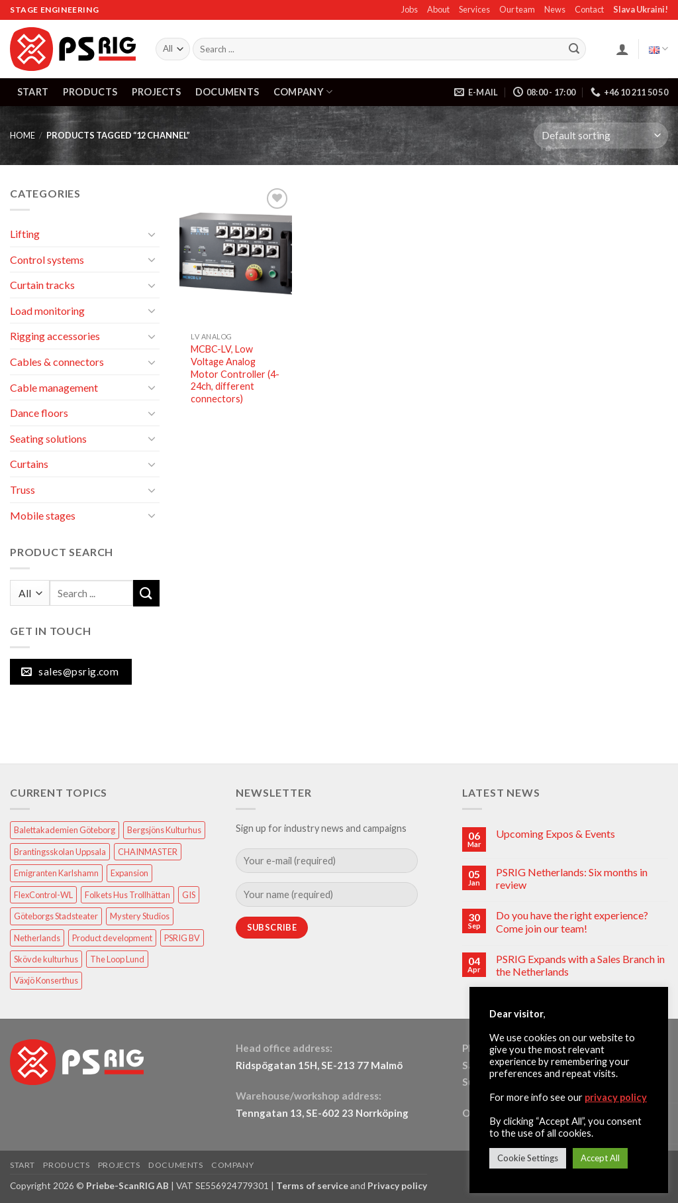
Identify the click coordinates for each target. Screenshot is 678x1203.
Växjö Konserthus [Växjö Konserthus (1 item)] (46, 980)
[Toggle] (152, 234)
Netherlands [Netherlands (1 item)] (37, 938)
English (658, 48)
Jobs (409, 9)
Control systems (47, 259)
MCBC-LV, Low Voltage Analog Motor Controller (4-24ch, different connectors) (235, 373)
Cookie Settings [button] (527, 1158)
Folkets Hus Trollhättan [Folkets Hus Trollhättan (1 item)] (127, 894)
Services (474, 9)
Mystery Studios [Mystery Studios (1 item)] (140, 916)
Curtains (29, 463)
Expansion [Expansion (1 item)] (129, 873)
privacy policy (616, 1097)
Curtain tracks (42, 284)
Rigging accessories (55, 335)
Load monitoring (47, 310)
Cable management (54, 387)
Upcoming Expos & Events (555, 833)
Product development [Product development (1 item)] (112, 938)
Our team (517, 9)
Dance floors (39, 412)
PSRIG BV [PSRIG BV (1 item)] (182, 938)
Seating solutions (48, 438)
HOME (22, 135)
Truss (22, 489)
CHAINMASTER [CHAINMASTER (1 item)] (147, 851)
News (554, 9)
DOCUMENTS (227, 91)
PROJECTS (156, 91)
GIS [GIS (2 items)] (188, 894)
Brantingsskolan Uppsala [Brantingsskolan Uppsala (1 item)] (60, 851)
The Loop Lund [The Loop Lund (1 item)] (117, 959)
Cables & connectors (57, 361)
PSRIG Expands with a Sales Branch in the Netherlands (580, 965)
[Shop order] (601, 135)
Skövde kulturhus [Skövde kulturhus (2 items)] (46, 959)
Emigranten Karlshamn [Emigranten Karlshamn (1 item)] (56, 873)
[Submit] (574, 49)
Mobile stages (42, 515)
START (32, 91)
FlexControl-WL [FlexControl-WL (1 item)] (43, 894)
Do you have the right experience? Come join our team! (572, 921)
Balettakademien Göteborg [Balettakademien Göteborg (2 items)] (64, 830)
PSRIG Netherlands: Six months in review (572, 878)
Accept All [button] (600, 1158)
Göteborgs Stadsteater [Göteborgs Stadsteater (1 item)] (56, 916)
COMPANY (303, 92)
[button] (622, 49)
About (438, 9)
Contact (589, 9)
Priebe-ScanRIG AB (127, 1185)
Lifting (25, 233)
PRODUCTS (90, 91)
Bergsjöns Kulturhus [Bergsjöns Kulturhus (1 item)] (164, 830)
